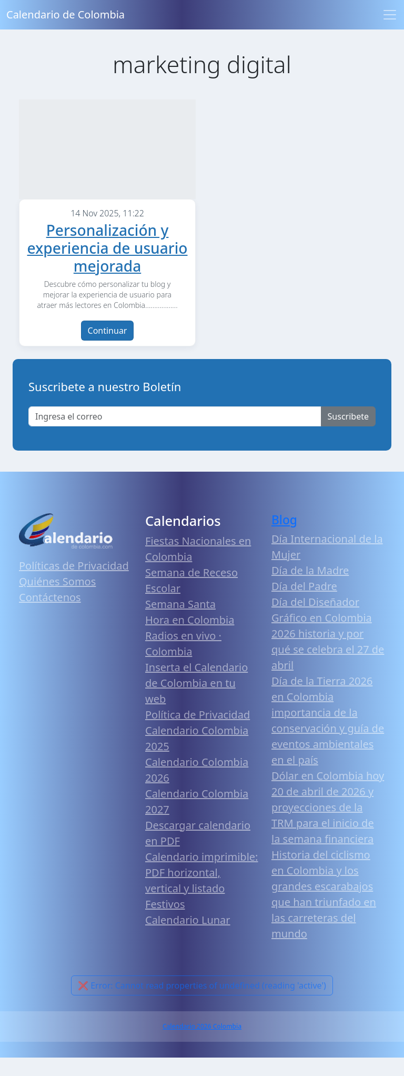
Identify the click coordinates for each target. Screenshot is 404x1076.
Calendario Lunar (187, 938)
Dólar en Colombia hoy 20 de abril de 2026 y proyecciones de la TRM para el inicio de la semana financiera (327, 825)
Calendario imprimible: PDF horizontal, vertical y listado (201, 891)
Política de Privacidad (197, 733)
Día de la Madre (310, 589)
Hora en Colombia (189, 638)
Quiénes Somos (57, 600)
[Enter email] (174, 435)
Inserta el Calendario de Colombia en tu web (196, 701)
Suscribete (348, 435)
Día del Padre (304, 604)
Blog (284, 538)
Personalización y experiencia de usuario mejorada (107, 266)
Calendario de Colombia (65, 14)
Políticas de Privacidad (74, 584)
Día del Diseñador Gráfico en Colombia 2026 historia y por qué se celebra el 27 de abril (327, 652)
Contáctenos (50, 616)
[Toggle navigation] (390, 15)
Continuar (107, 349)
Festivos (165, 922)
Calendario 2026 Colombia (202, 1044)
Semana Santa (180, 622)
